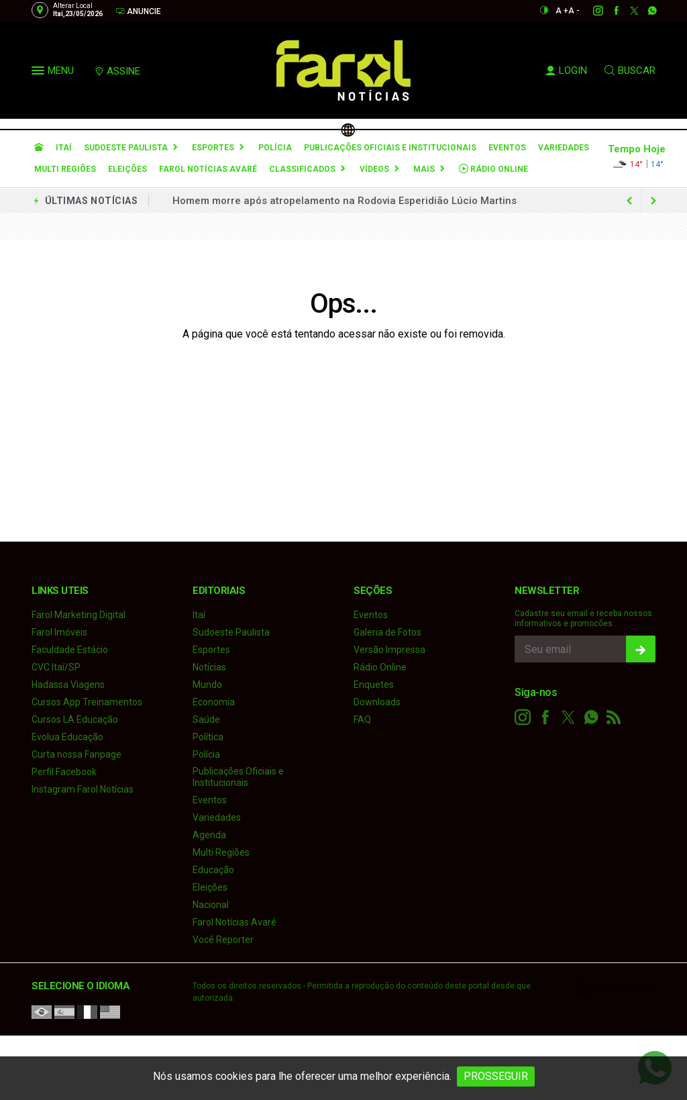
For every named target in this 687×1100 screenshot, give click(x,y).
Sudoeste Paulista (126, 147)
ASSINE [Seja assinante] (116, 71)
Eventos (507, 147)
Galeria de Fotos (387, 632)
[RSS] (614, 717)
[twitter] (627, 10)
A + (562, 10)
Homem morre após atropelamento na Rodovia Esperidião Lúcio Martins (344, 201)
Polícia (275, 147)
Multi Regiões (65, 169)
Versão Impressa (389, 649)
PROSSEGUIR (496, 1076)
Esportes (213, 147)
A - (574, 10)
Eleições (127, 169)
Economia (214, 702)
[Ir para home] (39, 147)
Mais (424, 169)
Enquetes (374, 684)
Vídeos (374, 169)
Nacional (211, 904)
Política (208, 737)
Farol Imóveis (59, 632)
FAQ (362, 719)
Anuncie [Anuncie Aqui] (138, 11)
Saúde (206, 719)
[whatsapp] (645, 10)
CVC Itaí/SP (56, 667)
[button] (40, 73)
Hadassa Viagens (68, 684)
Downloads (377, 702)
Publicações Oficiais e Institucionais (390, 147)
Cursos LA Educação (75, 719)
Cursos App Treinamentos (87, 702)
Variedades (563, 147)
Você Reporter (223, 939)
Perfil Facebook (64, 771)
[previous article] (653, 201)
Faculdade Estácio (70, 649)
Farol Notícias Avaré (208, 169)
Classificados (302, 169)
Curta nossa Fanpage (76, 754)
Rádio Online (493, 169)
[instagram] (590, 10)
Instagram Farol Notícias (83, 789)
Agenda (209, 835)
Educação (213, 869)
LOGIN (566, 70)
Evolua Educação (67, 737)
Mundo (207, 684)
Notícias (209, 667)
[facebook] (608, 10)
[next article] (629, 201)
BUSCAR (629, 70)
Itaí (64, 147)
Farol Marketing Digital (78, 614)
